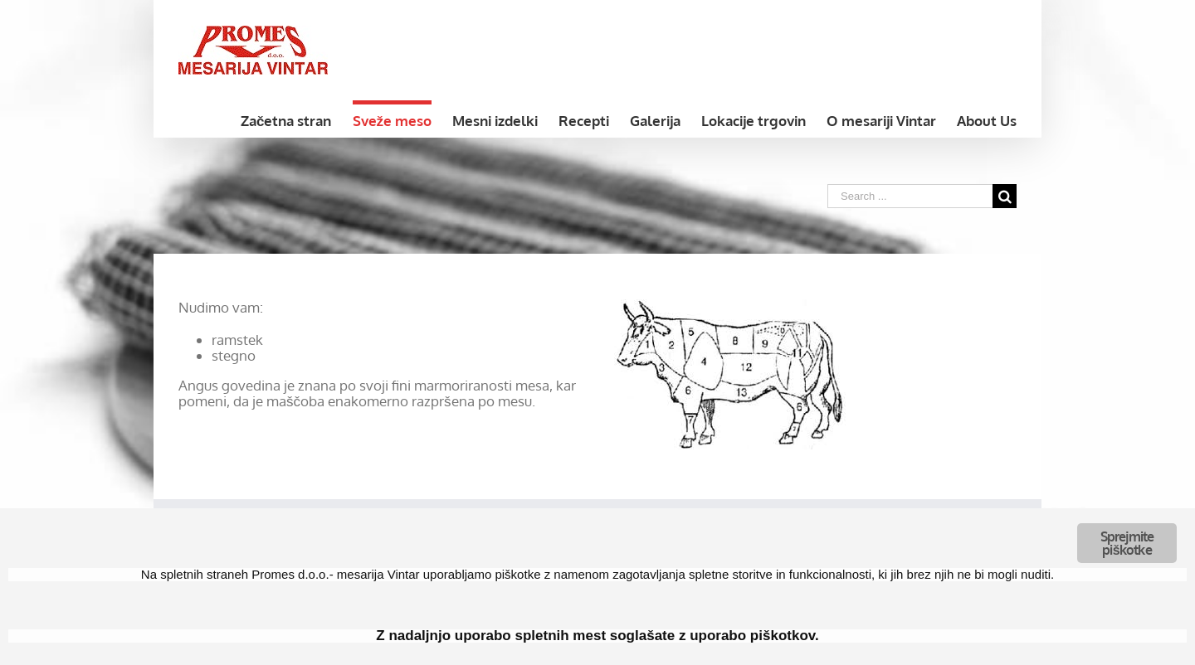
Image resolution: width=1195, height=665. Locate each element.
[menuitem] (296, 119)
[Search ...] (910, 196)
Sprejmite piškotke (1127, 543)
